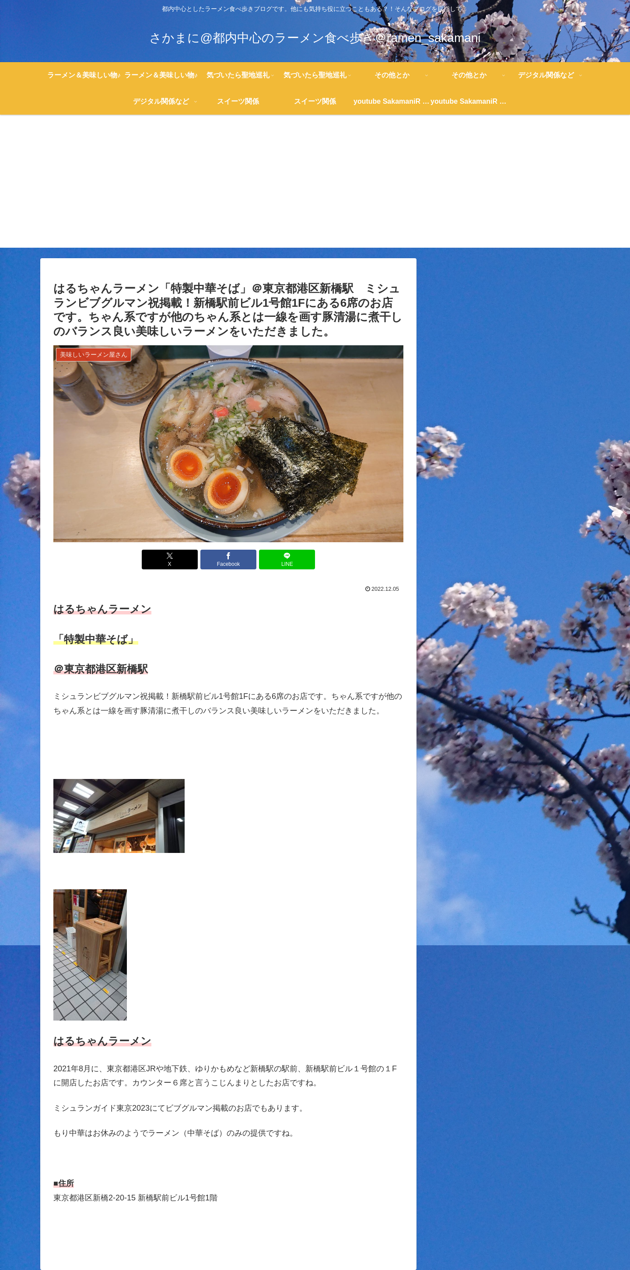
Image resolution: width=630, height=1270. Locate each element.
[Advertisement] (315, 186)
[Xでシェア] (170, 559)
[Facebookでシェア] (228, 559)
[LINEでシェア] (287, 559)
